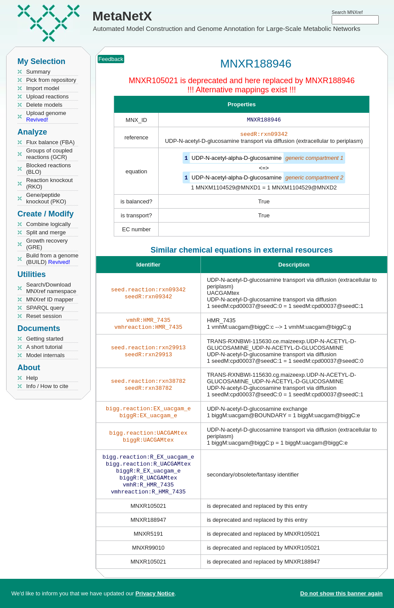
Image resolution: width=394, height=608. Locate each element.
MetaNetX (122, 16)
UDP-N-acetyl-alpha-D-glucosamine (237, 159)
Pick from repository (51, 80)
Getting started (44, 338)
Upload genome (46, 116)
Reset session (44, 316)
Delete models (44, 104)
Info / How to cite (47, 386)
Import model (42, 88)
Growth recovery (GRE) (47, 243)
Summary (38, 71)
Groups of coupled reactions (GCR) (49, 153)
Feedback (110, 59)
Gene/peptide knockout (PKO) (46, 198)
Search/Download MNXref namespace (51, 287)
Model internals (45, 355)
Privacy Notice (155, 593)
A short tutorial (44, 347)
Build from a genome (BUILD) (52, 258)
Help (32, 378)
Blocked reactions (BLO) (48, 168)
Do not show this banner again (341, 593)
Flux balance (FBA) (50, 142)
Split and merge (46, 232)
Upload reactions (47, 96)
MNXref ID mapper (49, 299)
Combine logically (48, 224)
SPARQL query (45, 307)
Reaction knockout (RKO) (49, 183)
